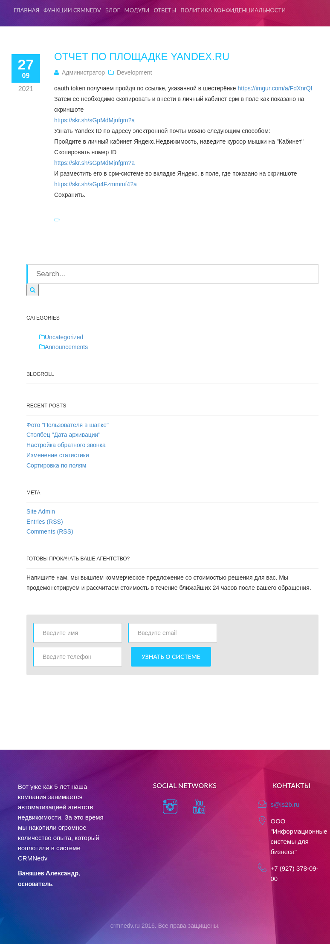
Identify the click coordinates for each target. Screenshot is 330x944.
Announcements (66, 347)
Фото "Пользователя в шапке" (67, 424)
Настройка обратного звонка (66, 445)
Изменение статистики (57, 455)
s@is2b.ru (285, 804)
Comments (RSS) (49, 531)
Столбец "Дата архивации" (63, 434)
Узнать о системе (171, 656)
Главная (26, 10)
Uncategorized (64, 337)
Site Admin (40, 511)
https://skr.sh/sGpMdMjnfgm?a (94, 120)
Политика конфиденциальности (233, 10)
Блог (112, 10)
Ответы (164, 10)
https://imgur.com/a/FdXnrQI (275, 88)
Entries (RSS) (44, 521)
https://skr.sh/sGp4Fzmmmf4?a (95, 184)
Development (134, 72)
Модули (137, 10)
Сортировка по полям (56, 465)
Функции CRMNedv (72, 10)
